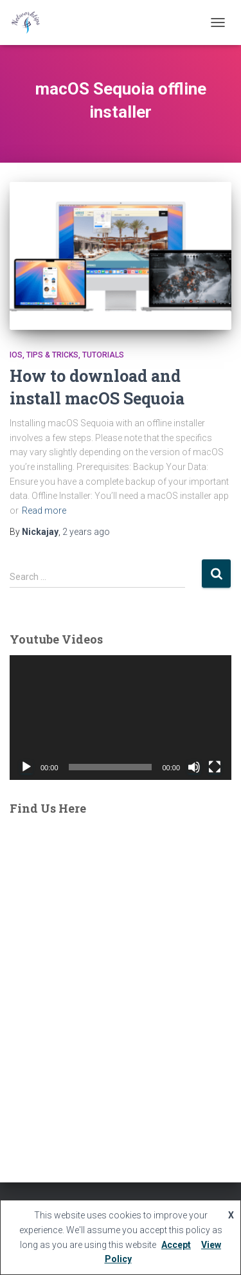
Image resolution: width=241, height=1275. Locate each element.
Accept (176, 1245)
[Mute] (194, 767)
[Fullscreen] (214, 767)
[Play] (26, 767)
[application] (120, 717)
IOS (16, 354)
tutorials (103, 354)
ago (86, 532)
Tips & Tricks (52, 354)
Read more (44, 510)
